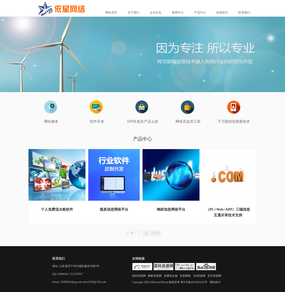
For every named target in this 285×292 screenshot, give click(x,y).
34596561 (63, 274)
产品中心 (200, 12)
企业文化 (156, 12)
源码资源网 (139, 275)
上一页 (129, 233)
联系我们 (244, 12)
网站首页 (111, 12)
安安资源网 (214, 275)
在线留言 (222, 12)
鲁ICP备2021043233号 (193, 282)
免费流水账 (171, 275)
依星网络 (185, 275)
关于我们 (133, 12)
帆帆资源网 (155, 275)
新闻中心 (178, 12)
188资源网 (199, 275)
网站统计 (215, 282)
